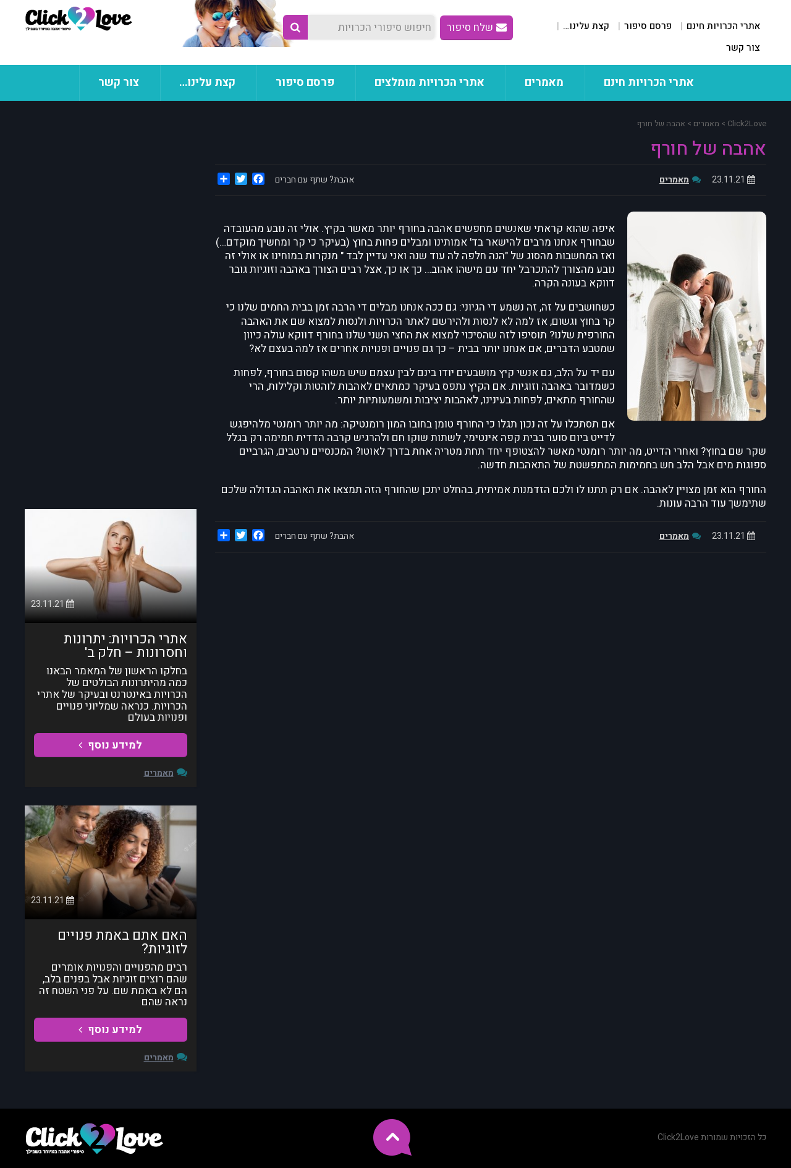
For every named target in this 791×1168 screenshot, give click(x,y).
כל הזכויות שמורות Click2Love (712, 1137)
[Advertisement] (111, 305)
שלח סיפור (476, 27)
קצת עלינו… (586, 26)
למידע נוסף (110, 745)
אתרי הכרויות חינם (723, 26)
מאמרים (544, 82)
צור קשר (743, 47)
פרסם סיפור (648, 26)
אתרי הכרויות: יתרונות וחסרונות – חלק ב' (125, 646)
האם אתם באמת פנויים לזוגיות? (122, 942)
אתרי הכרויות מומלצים (429, 82)
